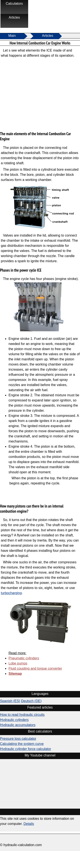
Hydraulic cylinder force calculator (25, 749)
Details (28, 824)
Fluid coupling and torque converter (35, 668)
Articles (14, 17)
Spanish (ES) (10, 701)
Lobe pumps (18, 663)
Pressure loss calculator (18, 738)
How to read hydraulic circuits (22, 714)
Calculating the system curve (22, 744)
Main (12, 35)
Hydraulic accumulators (17, 725)
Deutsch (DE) (31, 701)
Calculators (14, 3)
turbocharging (11, 593)
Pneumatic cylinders (24, 658)
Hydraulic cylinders (14, 720)
